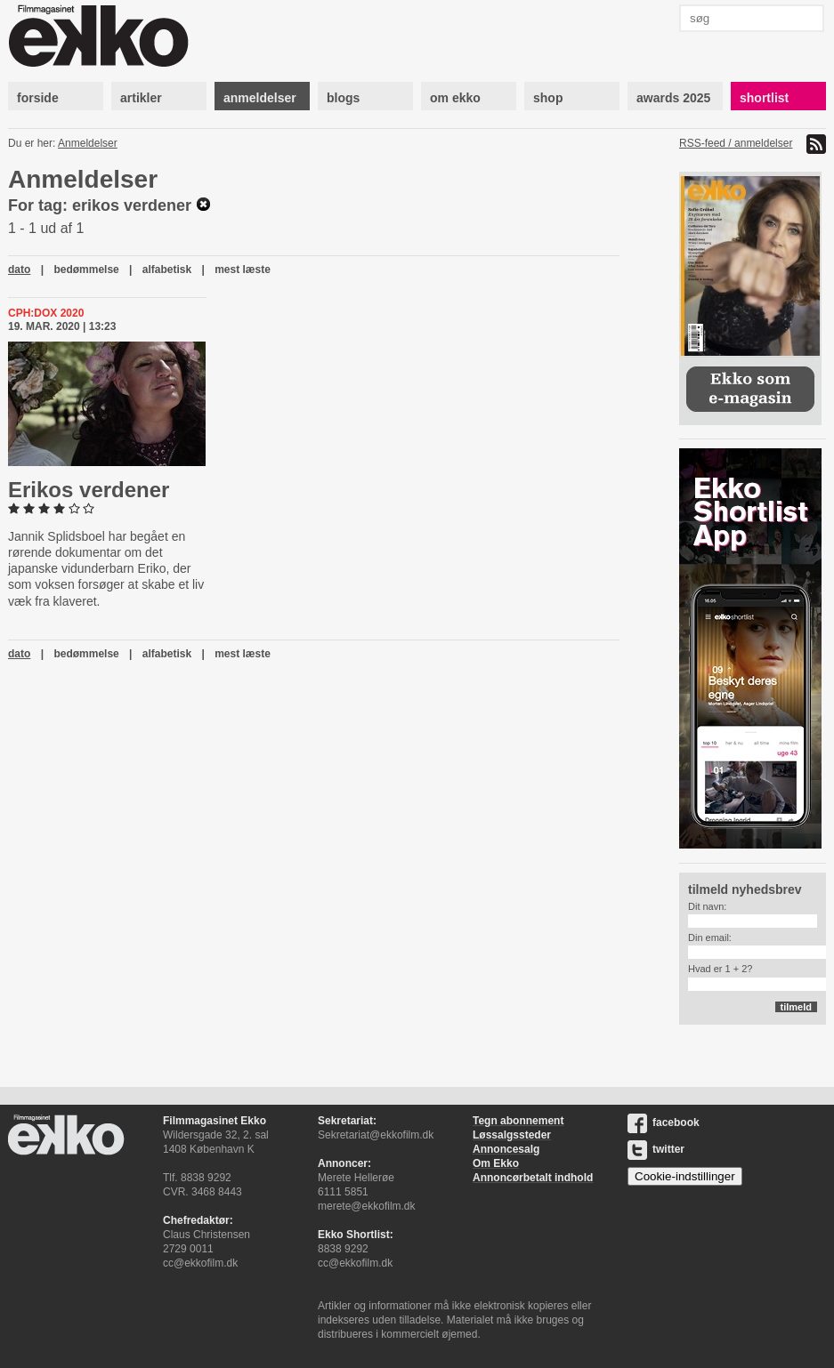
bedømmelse (85, 269)
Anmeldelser (87, 143)
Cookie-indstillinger (685, 1176)
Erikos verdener (88, 490)
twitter (656, 1149)
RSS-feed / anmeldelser (735, 143)
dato (19, 269)
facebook (664, 1122)
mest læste (243, 269)
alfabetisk (166, 269)
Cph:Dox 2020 (46, 313)
